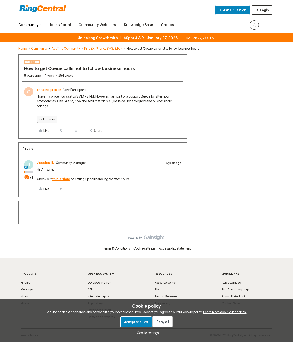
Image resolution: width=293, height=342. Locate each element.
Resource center (165, 282)
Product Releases (166, 296)
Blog (157, 289)
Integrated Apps (98, 296)
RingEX (25, 282)
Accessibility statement (175, 248)
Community (39, 48)
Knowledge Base (138, 24)
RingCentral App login (236, 289)
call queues (47, 119)
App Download (231, 282)
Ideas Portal (60, 24)
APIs (90, 289)
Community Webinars (97, 24)
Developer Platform (100, 282)
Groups (167, 24)
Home (22, 48)
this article (61, 179)
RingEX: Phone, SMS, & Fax (103, 48)
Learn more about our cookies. (225, 312)
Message (27, 289)
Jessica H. (45, 163)
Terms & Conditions (116, 248)
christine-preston (49, 90)
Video (24, 296)
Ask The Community (66, 48)
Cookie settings (144, 248)
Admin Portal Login (234, 296)
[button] (232, 10)
